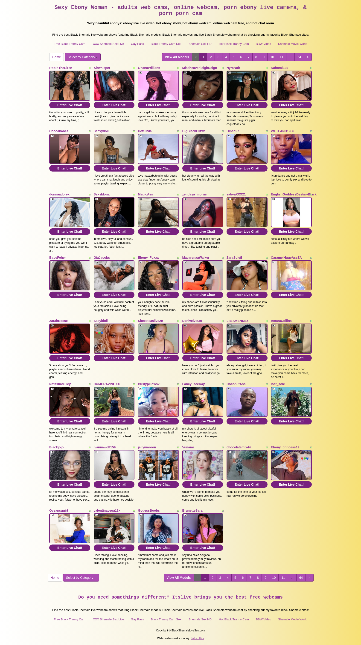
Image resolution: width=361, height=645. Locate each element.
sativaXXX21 (236, 194)
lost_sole (278, 384)
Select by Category (83, 57)
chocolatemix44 (239, 447)
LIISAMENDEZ (237, 321)
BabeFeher (57, 257)
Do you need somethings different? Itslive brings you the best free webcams (180, 597)
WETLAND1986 (282, 131)
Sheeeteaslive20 (150, 321)
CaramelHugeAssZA (286, 257)
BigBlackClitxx (193, 131)
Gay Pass (137, 44)
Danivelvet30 (192, 321)
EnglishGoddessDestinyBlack (294, 194)
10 (272, 57)
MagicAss (145, 194)
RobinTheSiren (60, 68)
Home (56, 57)
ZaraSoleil (234, 257)
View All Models (177, 57)
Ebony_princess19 (285, 447)
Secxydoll (101, 131)
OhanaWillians (149, 68)
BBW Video (263, 44)
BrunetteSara (192, 510)
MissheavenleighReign (199, 68)
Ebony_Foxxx (148, 257)
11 (281, 57)
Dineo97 (233, 131)
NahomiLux (279, 68)
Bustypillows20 (149, 384)
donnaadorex (59, 194)
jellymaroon (147, 447)
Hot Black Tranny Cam (234, 44)
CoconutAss (236, 384)
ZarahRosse (58, 321)
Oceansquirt (58, 510)
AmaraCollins (281, 321)
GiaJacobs (102, 257)
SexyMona (102, 194)
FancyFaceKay (193, 384)
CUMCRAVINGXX (107, 384)
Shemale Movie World (292, 44)
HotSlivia (145, 131)
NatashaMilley (60, 384)
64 (299, 57)
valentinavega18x (107, 510)
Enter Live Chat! (69, 105)
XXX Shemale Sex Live (108, 44)
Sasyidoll (101, 321)
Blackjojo (56, 447)
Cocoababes (58, 131)
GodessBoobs (149, 510)
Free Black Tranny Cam (69, 44)
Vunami (188, 447)
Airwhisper (102, 68)
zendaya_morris (194, 194)
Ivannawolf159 (105, 447)
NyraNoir (233, 68)
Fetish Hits (197, 638)
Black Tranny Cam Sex (166, 44)
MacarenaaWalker (196, 257)
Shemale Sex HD (200, 44)
